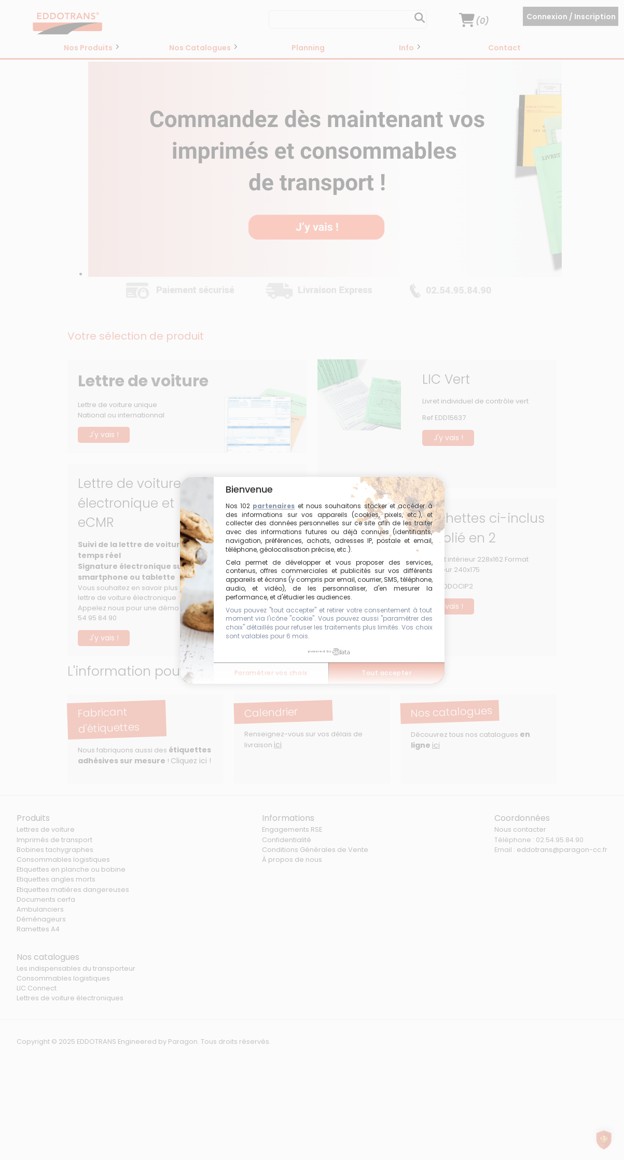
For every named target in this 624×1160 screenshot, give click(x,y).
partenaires (274, 505)
